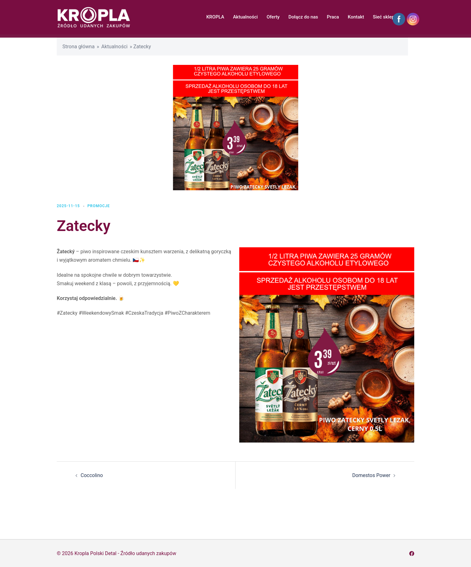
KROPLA (215, 17)
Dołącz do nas (303, 17)
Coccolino (92, 475)
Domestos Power (371, 475)
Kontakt (356, 17)
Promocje (98, 206)
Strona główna (78, 47)
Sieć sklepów (386, 17)
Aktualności (245, 17)
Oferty (273, 17)
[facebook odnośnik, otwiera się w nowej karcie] (411, 553)
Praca (333, 17)
